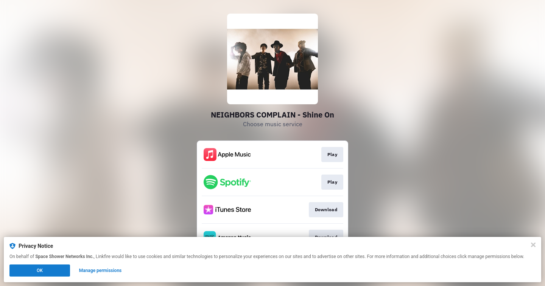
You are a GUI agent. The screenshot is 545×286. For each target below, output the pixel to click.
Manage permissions (100, 270)
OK (40, 270)
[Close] (533, 245)
